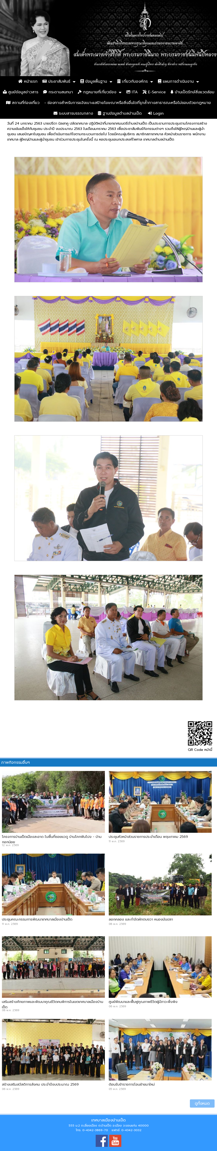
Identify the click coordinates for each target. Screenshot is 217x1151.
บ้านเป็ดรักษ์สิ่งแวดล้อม (192, 92)
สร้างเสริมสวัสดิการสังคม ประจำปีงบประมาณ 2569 (40, 1084)
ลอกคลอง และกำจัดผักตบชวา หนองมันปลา (141, 919)
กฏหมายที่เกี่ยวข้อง (97, 92)
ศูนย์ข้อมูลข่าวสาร (20, 92)
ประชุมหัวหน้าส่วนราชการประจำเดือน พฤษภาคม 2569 (148, 836)
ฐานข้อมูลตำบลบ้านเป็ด (120, 113)
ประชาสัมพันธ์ (56, 81)
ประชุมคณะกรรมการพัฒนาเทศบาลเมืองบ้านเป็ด (37, 919)
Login (156, 113)
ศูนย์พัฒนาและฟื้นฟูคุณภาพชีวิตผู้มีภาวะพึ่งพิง (143, 1001)
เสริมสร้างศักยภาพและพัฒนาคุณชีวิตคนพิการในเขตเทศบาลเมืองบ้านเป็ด (52, 1004)
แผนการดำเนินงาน (176, 81)
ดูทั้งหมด (202, 1103)
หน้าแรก (28, 81)
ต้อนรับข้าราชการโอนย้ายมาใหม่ (132, 1084)
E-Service (154, 92)
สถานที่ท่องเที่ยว (22, 103)
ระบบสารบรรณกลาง (73, 113)
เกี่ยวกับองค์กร (132, 81)
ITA (132, 92)
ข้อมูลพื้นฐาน (93, 81)
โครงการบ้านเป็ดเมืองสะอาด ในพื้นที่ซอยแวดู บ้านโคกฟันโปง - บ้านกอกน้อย (51, 839)
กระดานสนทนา (58, 92)
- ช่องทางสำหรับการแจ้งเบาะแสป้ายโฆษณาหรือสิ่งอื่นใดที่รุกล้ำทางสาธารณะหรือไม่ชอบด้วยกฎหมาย (127, 103)
